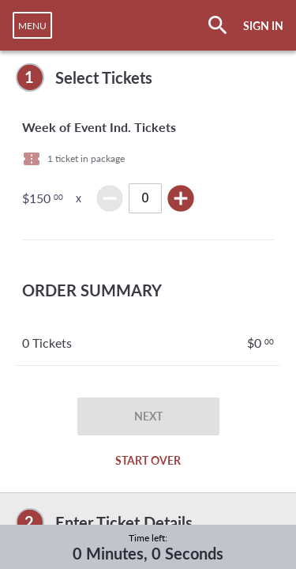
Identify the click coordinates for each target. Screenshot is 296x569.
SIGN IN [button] (263, 25)
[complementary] (148, 77)
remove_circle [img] (110, 198)
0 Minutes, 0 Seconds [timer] (148, 553)
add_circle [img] (181, 198)
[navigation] (32, 25)
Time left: (148, 538)
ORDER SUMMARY (92, 290)
